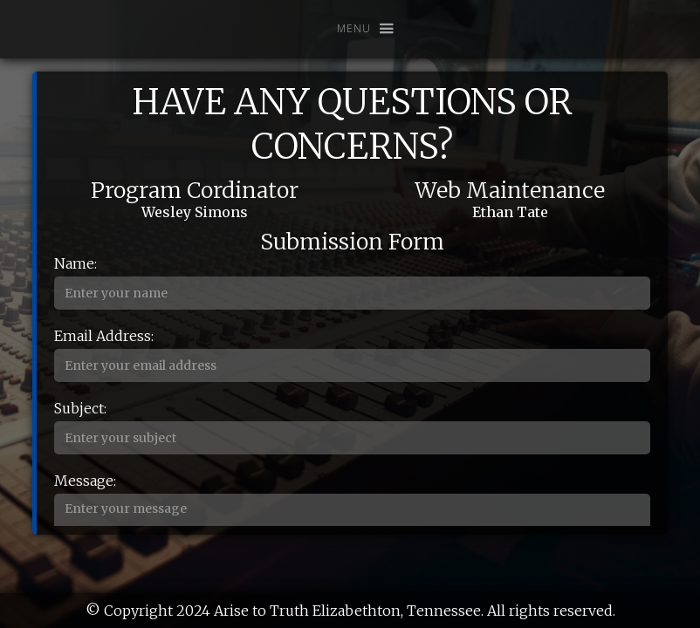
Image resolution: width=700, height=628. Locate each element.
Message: (85, 480)
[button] (357, 29)
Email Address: (104, 336)
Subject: (80, 408)
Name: (75, 263)
